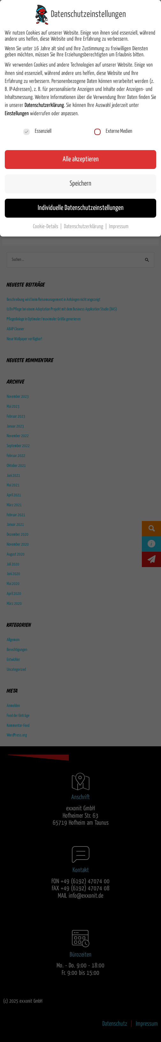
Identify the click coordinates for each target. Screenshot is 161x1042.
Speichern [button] (80, 183)
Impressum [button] (118, 226)
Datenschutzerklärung (44, 105)
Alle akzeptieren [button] (81, 159)
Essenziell (37, 131)
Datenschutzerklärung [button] (84, 226)
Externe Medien (113, 131)
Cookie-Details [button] (46, 226)
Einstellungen (17, 113)
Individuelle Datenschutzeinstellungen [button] (81, 208)
